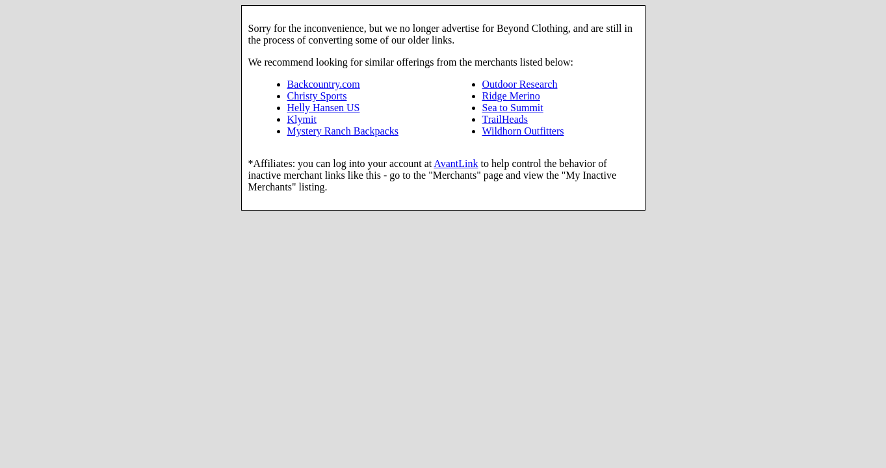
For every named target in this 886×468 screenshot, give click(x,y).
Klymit (302, 119)
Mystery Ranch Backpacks (343, 130)
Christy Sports (317, 95)
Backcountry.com (323, 84)
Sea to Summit (512, 107)
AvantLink (456, 163)
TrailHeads (505, 119)
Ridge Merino (511, 95)
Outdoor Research (520, 84)
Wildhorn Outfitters (523, 130)
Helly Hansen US (323, 107)
